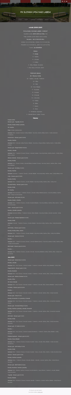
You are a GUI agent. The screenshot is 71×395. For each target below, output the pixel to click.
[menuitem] (17, 19)
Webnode (40, 392)
